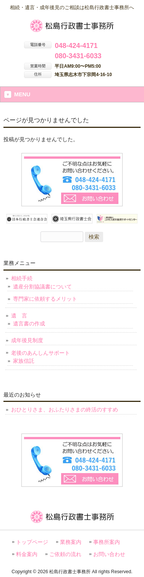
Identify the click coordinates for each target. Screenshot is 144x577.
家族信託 (23, 361)
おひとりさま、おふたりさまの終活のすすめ (64, 409)
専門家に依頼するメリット (45, 299)
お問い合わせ (109, 554)
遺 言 (19, 315)
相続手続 (21, 278)
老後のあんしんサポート (40, 353)
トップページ (32, 542)
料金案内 (26, 554)
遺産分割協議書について (42, 287)
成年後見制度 (27, 340)
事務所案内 (106, 542)
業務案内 (70, 542)
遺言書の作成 (29, 323)
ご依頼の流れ (65, 554)
